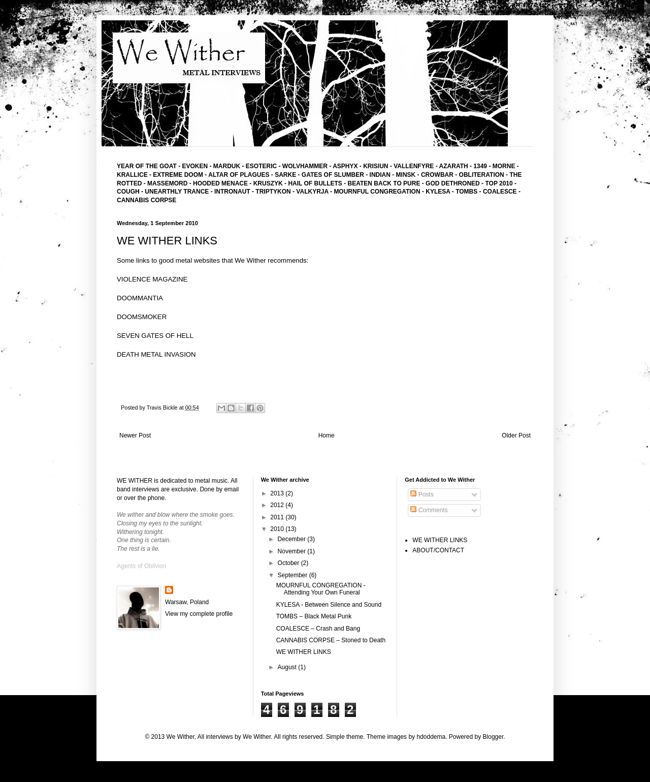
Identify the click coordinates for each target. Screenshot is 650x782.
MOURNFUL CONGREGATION (377, 191)
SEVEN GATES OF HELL (155, 335)
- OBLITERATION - (482, 174)
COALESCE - (502, 191)
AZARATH (453, 166)
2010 (277, 529)
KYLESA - (441, 191)
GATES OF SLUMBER (334, 174)
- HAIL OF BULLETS (313, 183)
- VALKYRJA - (313, 191)
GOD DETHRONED (453, 183)
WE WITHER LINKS (303, 651)
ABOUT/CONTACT (438, 550)
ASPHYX (345, 166)
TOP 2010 (498, 183)
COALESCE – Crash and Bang (318, 628)
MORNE (505, 166)
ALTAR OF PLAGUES (238, 174)
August (288, 667)
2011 (277, 517)
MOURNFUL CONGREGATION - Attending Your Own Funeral (321, 589)
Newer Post (135, 435)
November (293, 551)
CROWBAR (438, 174)
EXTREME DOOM (178, 174)
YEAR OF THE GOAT (147, 166)
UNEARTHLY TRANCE (177, 191)
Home (326, 435)
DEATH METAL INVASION (156, 354)
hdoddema (430, 736)
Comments (428, 510)
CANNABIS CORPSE (146, 200)
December (293, 539)
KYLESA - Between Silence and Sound (328, 604)
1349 (481, 166)
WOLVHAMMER (305, 166)
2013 (277, 493)
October (289, 563)
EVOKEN (194, 166)
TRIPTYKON (273, 191)
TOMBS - (469, 191)
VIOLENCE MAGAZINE (152, 279)
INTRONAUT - (234, 191)
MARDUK (225, 166)
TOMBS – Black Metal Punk (314, 616)
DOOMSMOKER (142, 317)
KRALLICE (132, 174)
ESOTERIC (261, 166)
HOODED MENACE (220, 183)
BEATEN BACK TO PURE (384, 183)
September (293, 575)
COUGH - (131, 191)
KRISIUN (375, 166)
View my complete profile (199, 613)
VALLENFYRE (414, 166)
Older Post (516, 435)
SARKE (286, 174)
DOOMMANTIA (140, 298)
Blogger (493, 736)
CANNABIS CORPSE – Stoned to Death (330, 640)
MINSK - (408, 174)
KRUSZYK (268, 183)
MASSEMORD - (170, 183)
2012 (277, 505)
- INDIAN (378, 174)
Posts (421, 494)
